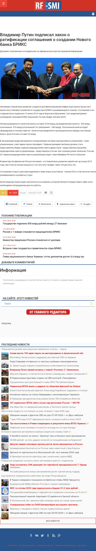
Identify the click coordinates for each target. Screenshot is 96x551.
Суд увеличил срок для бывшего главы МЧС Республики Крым (42, 382)
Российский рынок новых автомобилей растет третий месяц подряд (45, 471)
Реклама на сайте (27, 545)
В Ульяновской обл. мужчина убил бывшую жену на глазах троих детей (46, 500)
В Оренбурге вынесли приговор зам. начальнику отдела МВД (41, 456)
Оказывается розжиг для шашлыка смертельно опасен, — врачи (33, 349)
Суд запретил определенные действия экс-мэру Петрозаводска (33, 475)
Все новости (53, 521)
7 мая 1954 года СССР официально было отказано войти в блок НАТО (45, 419)
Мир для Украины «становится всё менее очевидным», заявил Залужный (48, 374)
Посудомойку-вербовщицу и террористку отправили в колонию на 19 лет (48, 492)
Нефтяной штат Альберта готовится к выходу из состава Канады (43, 427)
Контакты (82, 545)
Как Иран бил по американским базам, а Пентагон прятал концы (43, 407)
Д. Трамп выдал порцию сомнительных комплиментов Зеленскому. (44, 365)
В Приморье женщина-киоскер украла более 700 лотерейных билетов (45, 398)
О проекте (12, 545)
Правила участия (45, 545)
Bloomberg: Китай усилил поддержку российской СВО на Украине (43, 357)
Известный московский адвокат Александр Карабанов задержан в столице (48, 390)
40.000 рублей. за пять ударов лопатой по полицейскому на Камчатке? (46, 440)
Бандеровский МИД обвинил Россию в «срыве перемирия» (40, 484)
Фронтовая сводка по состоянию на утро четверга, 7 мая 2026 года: (35, 411)
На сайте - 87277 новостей (20, 298)
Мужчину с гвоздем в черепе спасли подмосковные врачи (40, 508)
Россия (23, 193)
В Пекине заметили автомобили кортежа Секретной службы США (36, 431)
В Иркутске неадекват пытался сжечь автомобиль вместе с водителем (37, 460)
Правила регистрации (65, 545)
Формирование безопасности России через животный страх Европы (45, 448)
